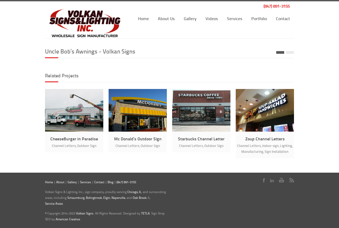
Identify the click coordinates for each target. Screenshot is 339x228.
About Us (166, 18)
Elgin (106, 197)
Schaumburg (75, 197)
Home (143, 18)
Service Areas (54, 203)
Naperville (118, 197)
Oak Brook (139, 197)
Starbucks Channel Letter (201, 139)
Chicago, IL (134, 192)
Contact (283, 18)
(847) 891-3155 (277, 6)
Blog (110, 182)
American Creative (68, 219)
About (60, 182)
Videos (212, 18)
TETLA (145, 213)
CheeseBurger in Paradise (74, 139)
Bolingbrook (94, 197)
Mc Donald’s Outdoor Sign (138, 139)
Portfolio (259, 18)
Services (234, 18)
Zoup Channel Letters (265, 139)
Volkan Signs (84, 213)
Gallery (190, 18)
